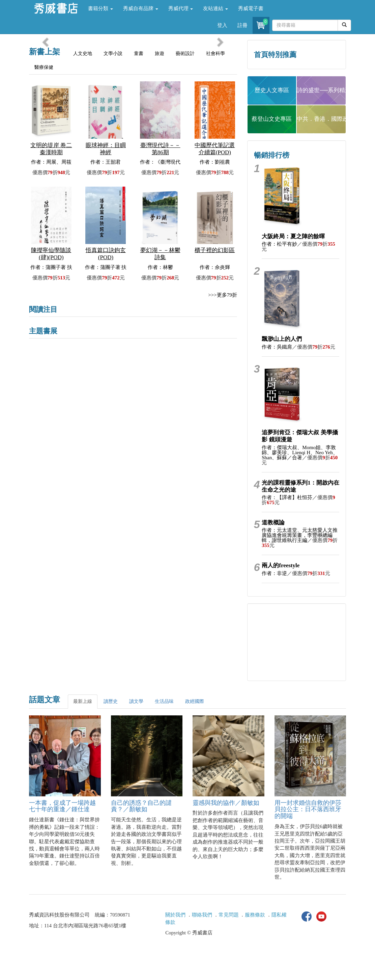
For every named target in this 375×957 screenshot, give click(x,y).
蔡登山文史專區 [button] (272, 119)
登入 (222, 25)
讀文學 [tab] (136, 701)
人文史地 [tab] (82, 53)
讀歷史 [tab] (111, 701)
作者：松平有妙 (279, 244)
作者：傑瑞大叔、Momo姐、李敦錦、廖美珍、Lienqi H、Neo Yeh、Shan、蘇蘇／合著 (300, 452)
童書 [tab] (138, 53)
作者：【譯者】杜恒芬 (287, 497)
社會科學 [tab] (215, 53)
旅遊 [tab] (159, 53)
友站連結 (215, 8)
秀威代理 (180, 8)
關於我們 (175, 915)
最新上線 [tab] (82, 701)
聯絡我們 (202, 915)
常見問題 (229, 915)
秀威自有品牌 (140, 8)
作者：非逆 (274, 573)
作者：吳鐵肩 (277, 347)
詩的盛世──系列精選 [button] (321, 90)
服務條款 (255, 915)
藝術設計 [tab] (185, 53)
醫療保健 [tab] (43, 67)
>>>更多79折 (222, 295)
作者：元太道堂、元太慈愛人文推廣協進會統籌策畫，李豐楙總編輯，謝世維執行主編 (300, 535)
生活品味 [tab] (164, 701)
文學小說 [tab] (113, 53)
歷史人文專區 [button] (272, 90)
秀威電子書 (250, 8)
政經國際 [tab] (194, 701)
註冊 (242, 25)
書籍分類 (100, 8)
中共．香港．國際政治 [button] (321, 119)
